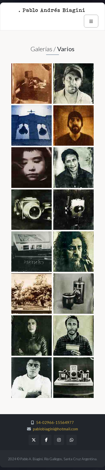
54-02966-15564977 (55, 422)
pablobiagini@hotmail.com (55, 429)
